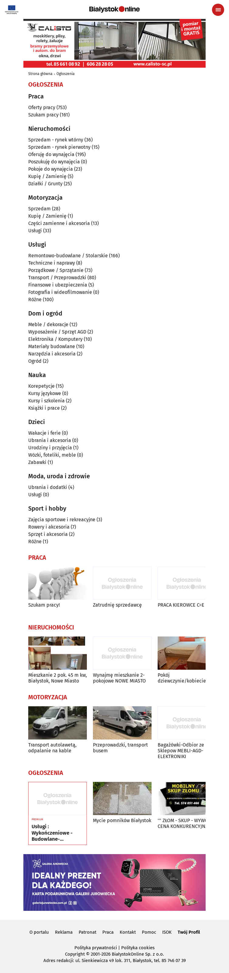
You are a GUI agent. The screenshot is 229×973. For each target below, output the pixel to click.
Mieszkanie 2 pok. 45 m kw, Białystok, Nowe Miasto (57, 678)
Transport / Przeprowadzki (57, 277)
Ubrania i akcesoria (49, 440)
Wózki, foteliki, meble (52, 455)
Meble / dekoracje (48, 324)
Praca (108, 932)
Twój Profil (189, 932)
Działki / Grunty (45, 184)
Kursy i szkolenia (46, 401)
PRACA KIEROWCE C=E (181, 605)
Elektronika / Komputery (55, 339)
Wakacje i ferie (44, 433)
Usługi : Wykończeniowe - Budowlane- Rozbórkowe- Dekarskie (52, 833)
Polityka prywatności (95, 947)
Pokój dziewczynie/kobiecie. (182, 678)
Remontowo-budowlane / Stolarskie (68, 255)
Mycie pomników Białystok (122, 820)
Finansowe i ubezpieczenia (57, 285)
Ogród (35, 361)
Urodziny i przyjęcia (50, 448)
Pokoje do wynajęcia (50, 169)
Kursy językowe (44, 393)
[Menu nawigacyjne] (218, 10)
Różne (35, 299)
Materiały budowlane (51, 346)
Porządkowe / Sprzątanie (56, 270)
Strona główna (40, 74)
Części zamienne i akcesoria (59, 223)
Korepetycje (41, 386)
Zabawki (37, 462)
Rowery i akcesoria (49, 527)
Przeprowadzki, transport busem (120, 748)
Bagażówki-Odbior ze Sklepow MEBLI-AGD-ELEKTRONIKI (181, 750)
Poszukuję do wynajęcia (54, 162)
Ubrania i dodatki (47, 487)
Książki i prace (44, 408)
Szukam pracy (43, 115)
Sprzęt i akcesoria (48, 534)
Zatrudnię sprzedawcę (117, 605)
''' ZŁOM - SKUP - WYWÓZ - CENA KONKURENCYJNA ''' (186, 823)
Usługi (35, 230)
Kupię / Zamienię (47, 176)
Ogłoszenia (65, 74)
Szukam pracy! (44, 605)
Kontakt (128, 932)
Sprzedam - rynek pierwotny (59, 147)
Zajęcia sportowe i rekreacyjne (61, 519)
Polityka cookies (138, 947)
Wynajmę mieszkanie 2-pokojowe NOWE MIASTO (119, 678)
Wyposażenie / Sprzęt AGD (57, 332)
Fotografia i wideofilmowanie (60, 292)
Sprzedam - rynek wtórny (55, 140)
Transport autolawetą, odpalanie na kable (52, 748)
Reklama (64, 932)
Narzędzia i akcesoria (52, 354)
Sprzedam (39, 209)
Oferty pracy (41, 107)
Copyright (75, 954)
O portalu (39, 932)
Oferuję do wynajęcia (51, 154)
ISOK (167, 932)
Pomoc (149, 932)
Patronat (87, 932)
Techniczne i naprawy (51, 263)
